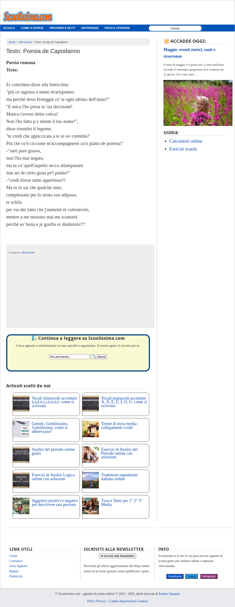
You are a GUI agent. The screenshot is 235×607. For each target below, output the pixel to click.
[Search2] (69, 356)
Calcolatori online (185, 141)
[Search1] (176, 28)
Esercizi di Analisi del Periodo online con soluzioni (119, 453)
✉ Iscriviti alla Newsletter (118, 556)
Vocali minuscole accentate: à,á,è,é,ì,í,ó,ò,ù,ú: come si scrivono (55, 402)
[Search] (99, 356)
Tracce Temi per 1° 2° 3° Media (121, 502)
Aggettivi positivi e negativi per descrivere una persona (55, 502)
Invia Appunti (18, 566)
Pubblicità (16, 576)
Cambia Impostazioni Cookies (128, 601)
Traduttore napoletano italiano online (119, 477)
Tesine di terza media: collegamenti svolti (119, 425)
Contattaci (16, 561)
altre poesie (28, 252)
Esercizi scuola (183, 148)
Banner (14, 571)
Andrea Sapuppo (169, 594)
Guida (13, 556)
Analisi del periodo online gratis (53, 451)
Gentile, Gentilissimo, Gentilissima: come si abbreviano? (50, 427)
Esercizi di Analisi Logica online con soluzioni (53, 477)
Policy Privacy (96, 601)
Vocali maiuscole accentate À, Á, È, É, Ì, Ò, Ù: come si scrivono (124, 402)
